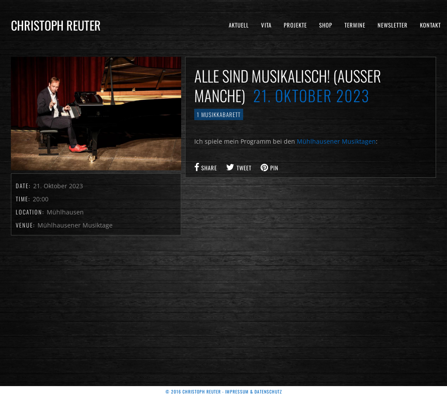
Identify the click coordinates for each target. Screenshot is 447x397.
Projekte (295, 25)
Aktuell (239, 25)
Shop (325, 25)
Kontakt (430, 25)
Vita (266, 25)
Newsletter (393, 25)
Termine (354, 25)
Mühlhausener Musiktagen (336, 141)
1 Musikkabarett (219, 114)
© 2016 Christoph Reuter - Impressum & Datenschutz (223, 391)
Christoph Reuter (56, 25)
